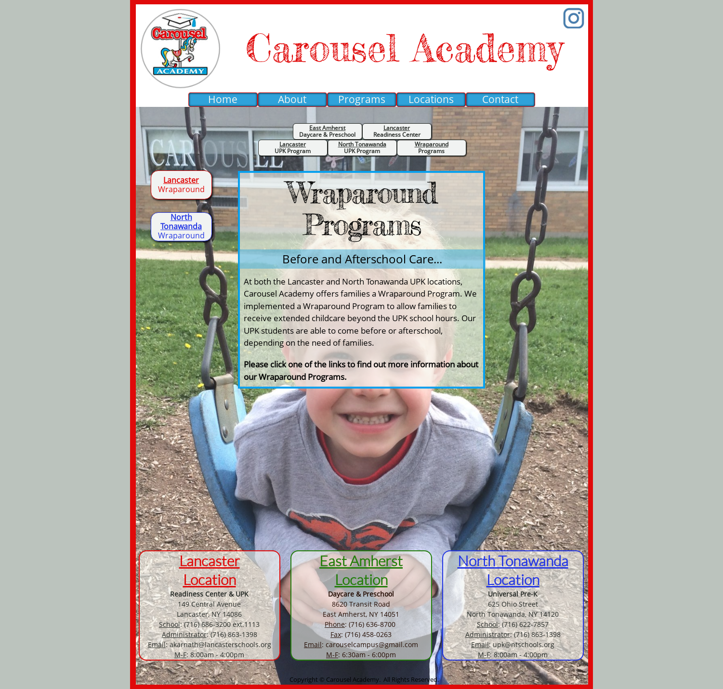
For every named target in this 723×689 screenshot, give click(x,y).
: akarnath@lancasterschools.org (209, 644)
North (476, 561)
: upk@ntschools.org (512, 644)
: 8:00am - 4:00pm (209, 654)
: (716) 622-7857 (513, 624)
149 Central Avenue (209, 604)
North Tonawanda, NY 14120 (513, 614)
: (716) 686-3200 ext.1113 (209, 624)
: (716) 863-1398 (209, 634)
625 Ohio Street (513, 604)
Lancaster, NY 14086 (209, 614)
